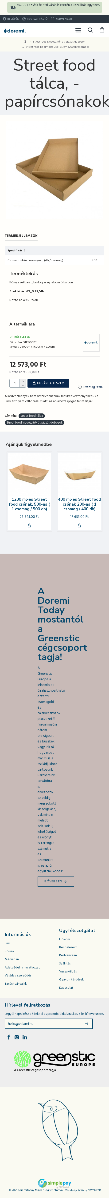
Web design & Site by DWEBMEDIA (83, 1189)
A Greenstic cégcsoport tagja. (35, 1069)
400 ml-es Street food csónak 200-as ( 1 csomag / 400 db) (79, 504)
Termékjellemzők (21, 236)
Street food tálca (31, 415)
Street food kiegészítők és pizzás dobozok (59, 42)
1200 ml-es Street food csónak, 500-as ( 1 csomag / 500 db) (29, 504)
